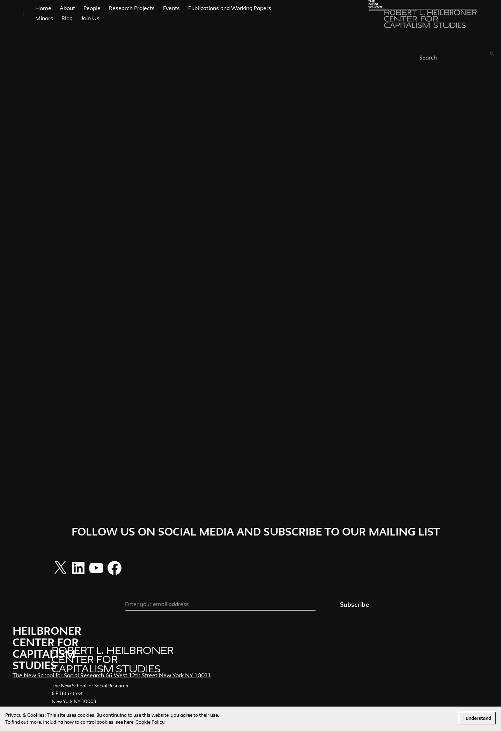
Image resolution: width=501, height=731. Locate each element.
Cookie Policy (150, 722)
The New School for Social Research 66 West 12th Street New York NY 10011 (112, 682)
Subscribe (354, 611)
